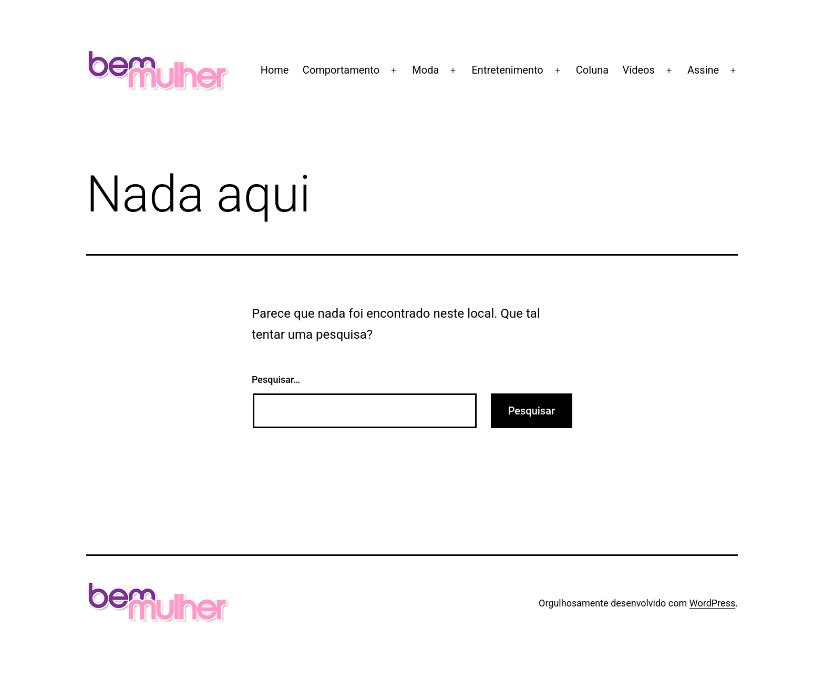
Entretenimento (507, 70)
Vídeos (638, 70)
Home (275, 70)
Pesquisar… (276, 379)
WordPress (712, 603)
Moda (425, 70)
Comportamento (341, 70)
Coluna (592, 70)
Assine (703, 70)
